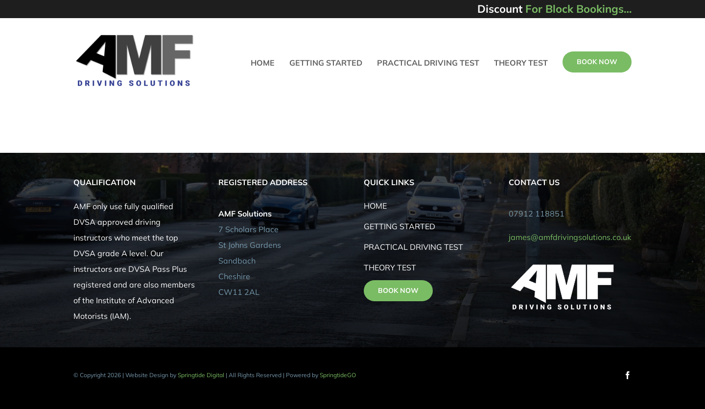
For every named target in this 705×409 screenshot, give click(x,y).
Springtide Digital (201, 375)
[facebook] (628, 375)
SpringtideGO (338, 375)
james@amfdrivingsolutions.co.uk (570, 237)
